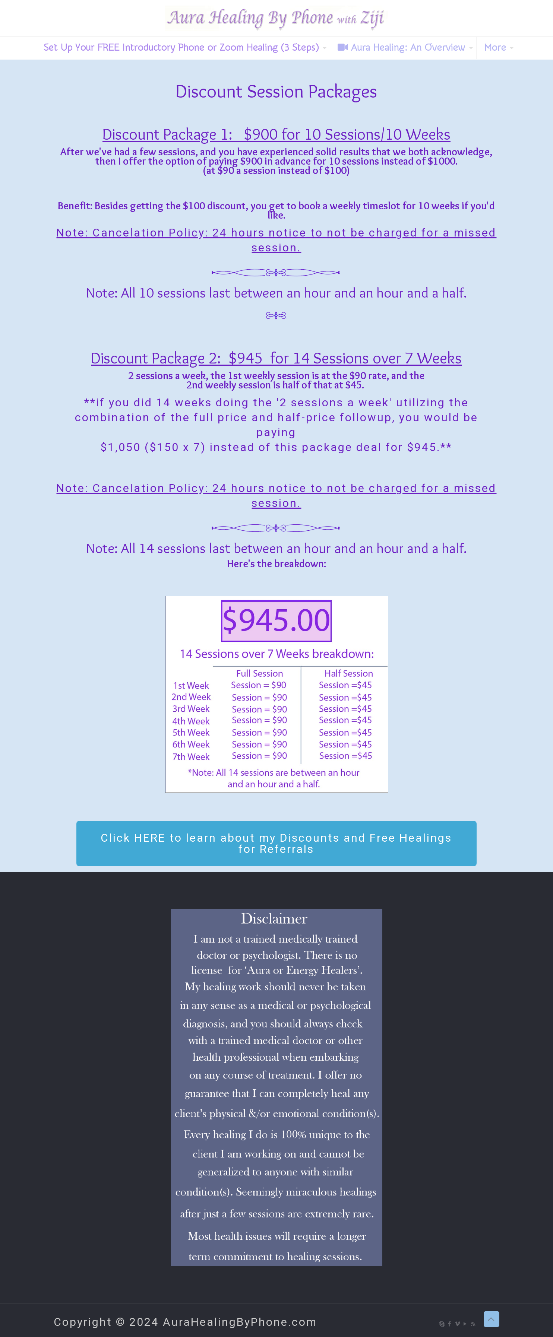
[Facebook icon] (450, 1324)
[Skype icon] (442, 1324)
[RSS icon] (473, 1324)
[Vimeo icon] (458, 1324)
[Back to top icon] (491, 1319)
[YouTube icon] (465, 1324)
